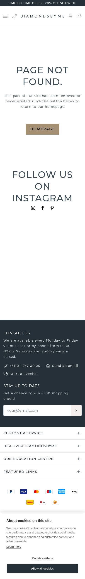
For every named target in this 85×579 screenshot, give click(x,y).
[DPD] (42, 502)
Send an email (65, 366)
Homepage (42, 129)
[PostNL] (55, 502)
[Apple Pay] (74, 491)
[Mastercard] (36, 491)
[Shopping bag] (79, 16)
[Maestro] (49, 491)
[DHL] (30, 502)
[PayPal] (11, 491)
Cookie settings (42, 558)
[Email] (37, 410)
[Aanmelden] (76, 410)
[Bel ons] (14, 16)
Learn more (13, 546)
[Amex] (61, 491)
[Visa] (23, 491)
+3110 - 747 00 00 (25, 366)
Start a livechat (24, 374)
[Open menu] (5, 16)
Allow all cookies (42, 568)
